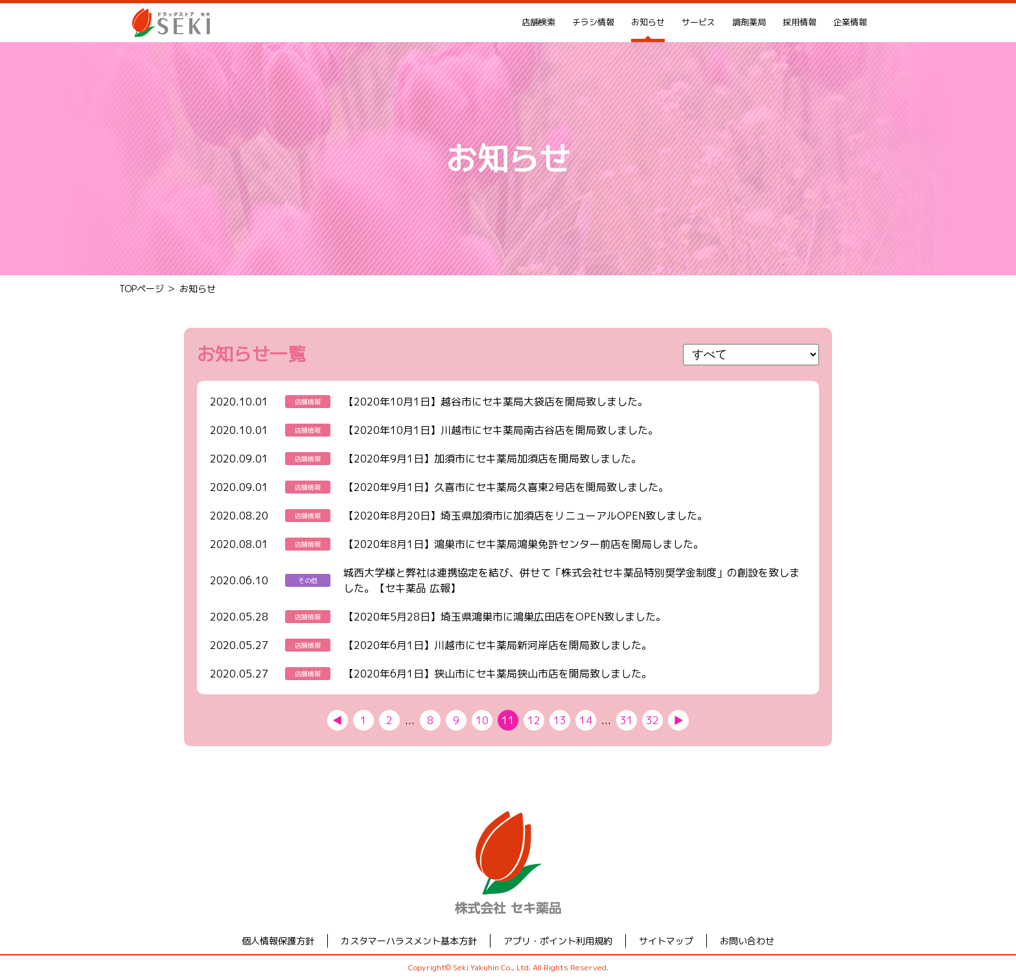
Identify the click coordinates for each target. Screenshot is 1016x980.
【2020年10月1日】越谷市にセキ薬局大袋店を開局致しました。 (495, 401)
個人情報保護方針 (278, 941)
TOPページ (141, 288)
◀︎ (337, 720)
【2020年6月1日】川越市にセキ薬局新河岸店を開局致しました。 (497, 645)
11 (508, 720)
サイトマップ (666, 941)
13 (559, 720)
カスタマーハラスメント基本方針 (409, 941)
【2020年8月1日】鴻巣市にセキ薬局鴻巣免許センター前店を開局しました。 (523, 544)
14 (585, 720)
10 (482, 720)
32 (652, 720)
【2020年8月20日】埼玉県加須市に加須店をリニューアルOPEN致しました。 (525, 515)
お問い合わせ (747, 941)
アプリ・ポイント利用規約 (557, 941)
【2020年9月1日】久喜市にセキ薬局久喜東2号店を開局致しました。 (506, 487)
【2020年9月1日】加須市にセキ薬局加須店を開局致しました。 (492, 458)
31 (626, 720)
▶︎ (678, 720)
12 (533, 720)
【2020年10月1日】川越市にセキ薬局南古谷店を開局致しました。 (500, 430)
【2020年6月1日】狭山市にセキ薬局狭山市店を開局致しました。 (497, 674)
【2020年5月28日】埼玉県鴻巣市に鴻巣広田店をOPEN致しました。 (504, 617)
